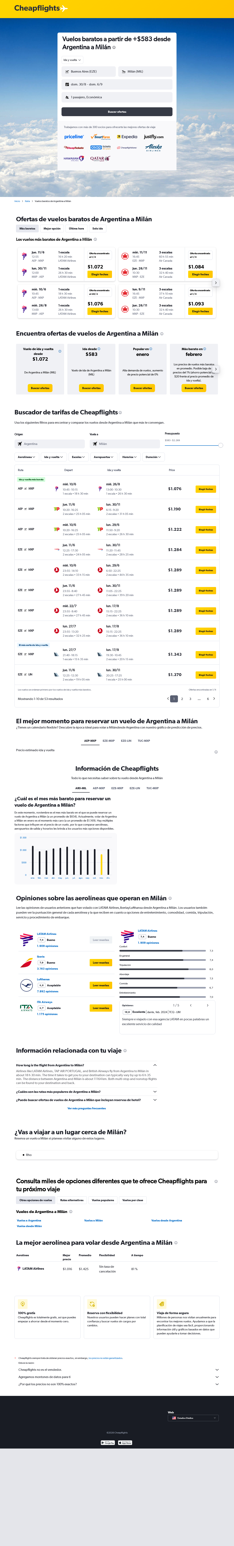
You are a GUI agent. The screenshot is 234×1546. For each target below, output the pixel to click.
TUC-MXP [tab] (144, 737)
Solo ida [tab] (97, 225)
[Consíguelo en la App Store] (125, 1440)
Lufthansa (43, 976)
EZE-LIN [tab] (126, 737)
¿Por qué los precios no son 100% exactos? (119, 1381)
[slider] (220, 442)
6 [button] (208, 696)
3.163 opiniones (47, 965)
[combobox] (72, 60)
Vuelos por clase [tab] (132, 1197)
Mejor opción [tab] (52, 225)
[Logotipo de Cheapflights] (37, 9)
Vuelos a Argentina (29, 1217)
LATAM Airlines (46, 930)
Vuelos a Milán (93, 1217)
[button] (87, 83)
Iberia (41, 953)
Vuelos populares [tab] (103, 1197)
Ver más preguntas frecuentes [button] (87, 1105)
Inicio (17, 198)
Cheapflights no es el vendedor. (119, 1366)
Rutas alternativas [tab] (71, 1197)
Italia (27, 198)
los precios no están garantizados (105, 1354)
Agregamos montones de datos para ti (119, 1373)
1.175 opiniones (47, 1010)
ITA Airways (44, 998)
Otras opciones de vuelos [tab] (36, 1197)
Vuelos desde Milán (29, 1222)
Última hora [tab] (76, 225)
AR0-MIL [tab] (80, 785)
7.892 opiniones (47, 988)
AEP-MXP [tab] (90, 737)
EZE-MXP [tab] (109, 737)
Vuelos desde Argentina (166, 1217)
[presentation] (114, 47)
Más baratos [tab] (27, 225)
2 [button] (182, 696)
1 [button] (174, 696)
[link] (40, 385)
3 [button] (190, 696)
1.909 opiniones (47, 942)
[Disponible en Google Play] (108, 1440)
